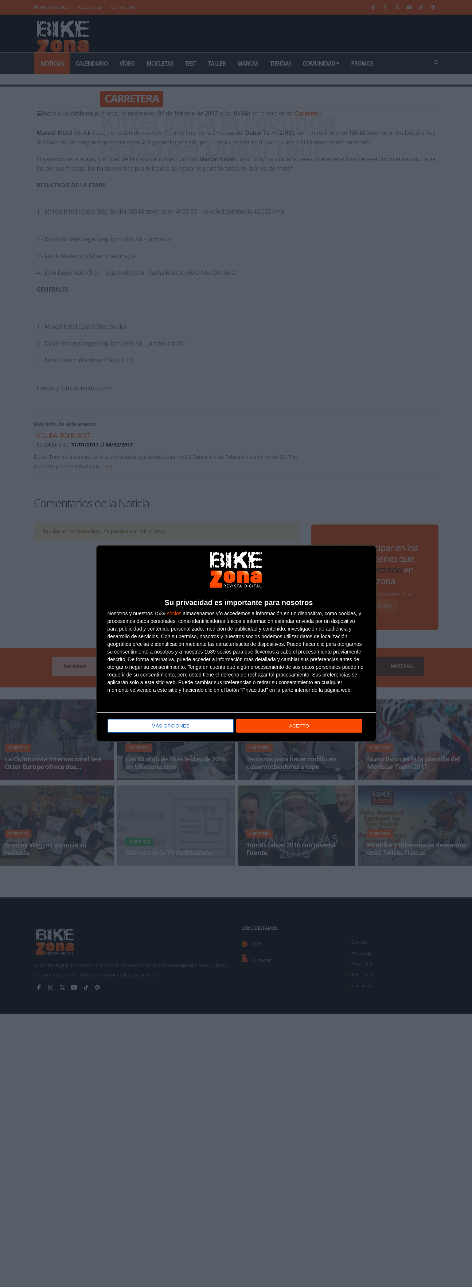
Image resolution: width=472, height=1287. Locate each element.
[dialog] (236, 643)
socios (174, 613)
